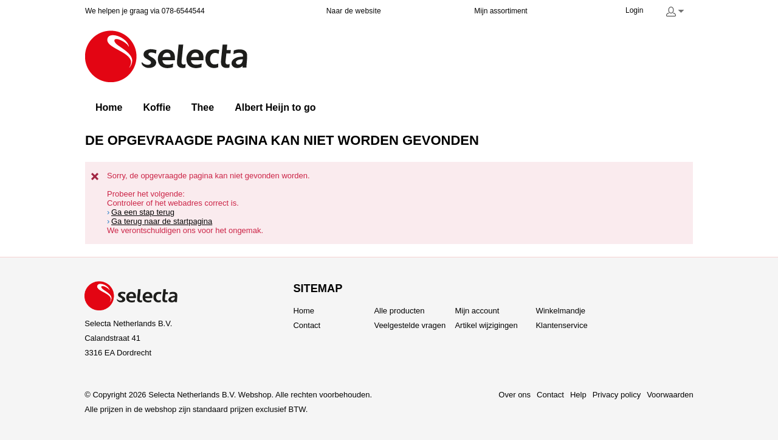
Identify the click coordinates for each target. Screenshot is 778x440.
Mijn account (477, 310)
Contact (306, 325)
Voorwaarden (670, 394)
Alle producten (399, 310)
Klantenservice (561, 325)
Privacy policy (617, 394)
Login (634, 10)
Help (578, 394)
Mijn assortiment (500, 11)
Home (303, 310)
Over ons (514, 394)
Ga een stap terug (142, 212)
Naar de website (353, 11)
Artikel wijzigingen (486, 325)
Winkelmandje (560, 310)
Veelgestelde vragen (410, 325)
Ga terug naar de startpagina (161, 221)
